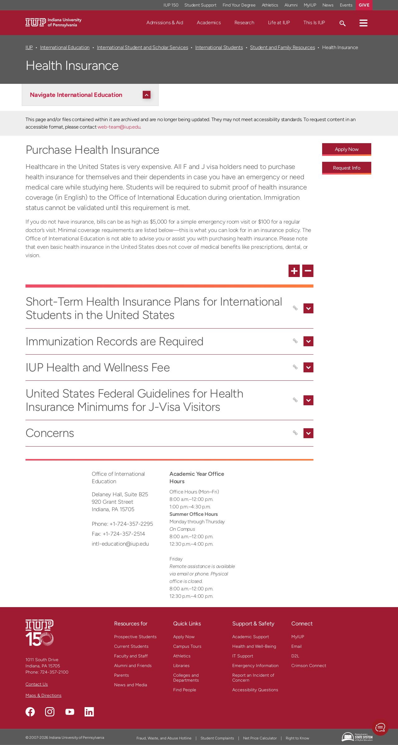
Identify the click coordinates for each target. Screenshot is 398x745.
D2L (295, 656)
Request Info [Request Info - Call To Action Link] (346, 168)
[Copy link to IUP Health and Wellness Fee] (295, 367)
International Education (65, 47)
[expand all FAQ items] (294, 271)
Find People (184, 690)
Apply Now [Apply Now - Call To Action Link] (347, 149)
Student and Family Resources (282, 47)
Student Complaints (217, 738)
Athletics (182, 656)
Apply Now (184, 636)
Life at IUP (279, 22)
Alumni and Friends (133, 665)
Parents (121, 675)
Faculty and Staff (131, 656)
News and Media (130, 685)
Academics (209, 22)
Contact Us (36, 684)
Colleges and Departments (186, 678)
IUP (29, 47)
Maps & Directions (43, 695)
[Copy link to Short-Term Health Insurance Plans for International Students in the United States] (295, 308)
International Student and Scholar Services (142, 47)
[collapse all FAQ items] (307, 271)
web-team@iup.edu (119, 127)
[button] (363, 22)
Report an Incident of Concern (253, 678)
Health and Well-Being (254, 646)
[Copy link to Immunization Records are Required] (295, 341)
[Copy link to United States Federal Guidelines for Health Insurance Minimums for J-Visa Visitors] (295, 400)
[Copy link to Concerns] (295, 433)
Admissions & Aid (164, 22)
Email (296, 646)
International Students (219, 47)
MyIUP (297, 636)
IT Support (242, 656)
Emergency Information (255, 665)
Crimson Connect (308, 665)
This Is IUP (314, 22)
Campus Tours (187, 646)
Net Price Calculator (260, 738)
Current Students (131, 646)
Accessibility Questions (255, 690)
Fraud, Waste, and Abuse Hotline (164, 738)
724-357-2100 (54, 672)
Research (244, 22)
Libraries (181, 665)
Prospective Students (135, 636)
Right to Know (297, 738)
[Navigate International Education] (92, 95)
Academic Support (250, 636)
